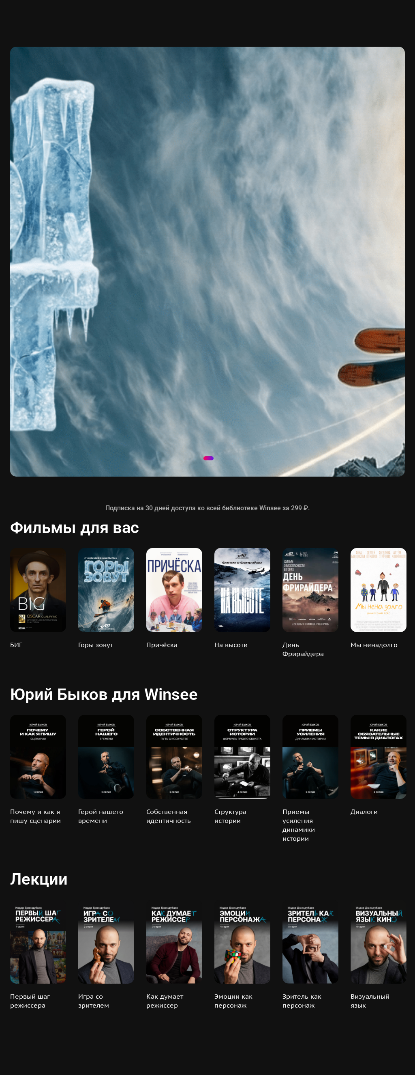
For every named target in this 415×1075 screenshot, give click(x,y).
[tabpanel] (207, 262)
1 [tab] (208, 458)
